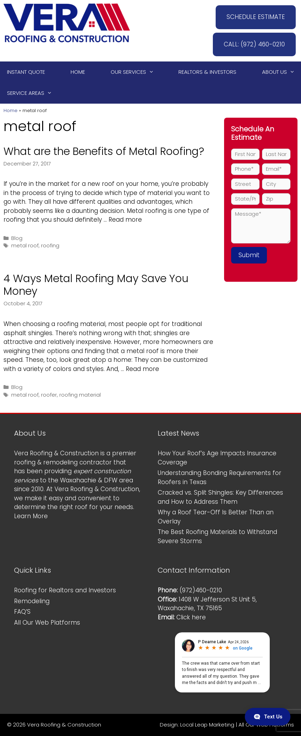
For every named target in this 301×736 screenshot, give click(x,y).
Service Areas (32, 93)
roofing (50, 245)
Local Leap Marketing (207, 724)
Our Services (135, 72)
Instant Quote (26, 72)
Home (78, 72)
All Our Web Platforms (47, 622)
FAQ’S (22, 611)
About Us (281, 72)
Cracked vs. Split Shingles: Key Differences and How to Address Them (220, 497)
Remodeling (32, 601)
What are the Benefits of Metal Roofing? (104, 151)
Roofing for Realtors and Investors (65, 590)
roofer (49, 394)
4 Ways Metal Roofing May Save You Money (96, 285)
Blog (16, 238)
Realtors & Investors (207, 72)
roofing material (80, 394)
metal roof (25, 245)
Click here (191, 617)
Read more (125, 219)
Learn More (31, 516)
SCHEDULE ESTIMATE (256, 17)
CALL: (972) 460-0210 (254, 44)
